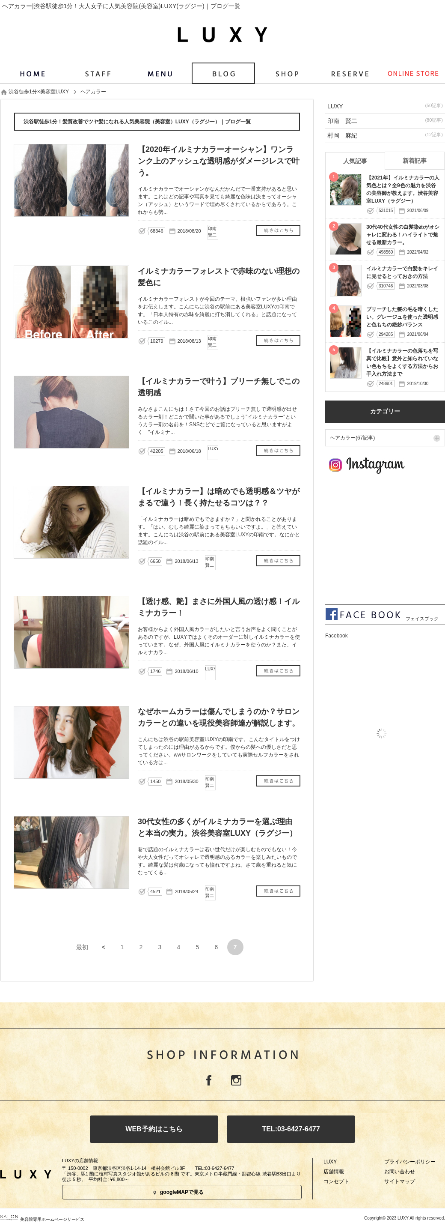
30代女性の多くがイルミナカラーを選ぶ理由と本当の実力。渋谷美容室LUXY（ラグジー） (278, 892)
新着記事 (415, 160)
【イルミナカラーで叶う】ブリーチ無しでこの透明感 (278, 451)
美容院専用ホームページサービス (42, 1219)
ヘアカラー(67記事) (352, 438)
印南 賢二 (385, 120)
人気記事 (355, 161)
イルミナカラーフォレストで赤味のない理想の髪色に (278, 341)
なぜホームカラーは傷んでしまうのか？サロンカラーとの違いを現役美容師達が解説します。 (278, 782)
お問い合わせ (399, 1172)
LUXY (385, 106)
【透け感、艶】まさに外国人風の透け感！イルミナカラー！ (278, 672)
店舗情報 (333, 1172)
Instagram (236, 1080)
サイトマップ (399, 1181)
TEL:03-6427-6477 (291, 1129)
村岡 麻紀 (385, 135)
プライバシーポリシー (410, 1162)
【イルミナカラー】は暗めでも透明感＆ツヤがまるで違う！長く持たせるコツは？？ (278, 561)
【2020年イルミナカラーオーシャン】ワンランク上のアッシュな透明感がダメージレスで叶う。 (278, 231)
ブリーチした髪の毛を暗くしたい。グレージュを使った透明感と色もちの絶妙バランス (402, 317)
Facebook (208, 1080)
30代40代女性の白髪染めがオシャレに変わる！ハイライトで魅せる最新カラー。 (402, 234)
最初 (82, 947)
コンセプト (336, 1181)
